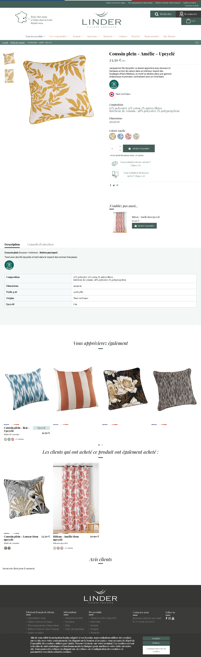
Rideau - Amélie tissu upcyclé (146, 217)
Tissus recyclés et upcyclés (103, 618)
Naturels (95, 632)
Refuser (156, 642)
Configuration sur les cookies (156, 650)
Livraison (69, 621)
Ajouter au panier (138, 148)
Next (196, 397)
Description (12, 244)
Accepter (156, 638)
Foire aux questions (74, 629)
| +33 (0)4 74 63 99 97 (144, 621)
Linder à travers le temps (116, 3)
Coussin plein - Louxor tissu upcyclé (21, 538)
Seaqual (94, 629)
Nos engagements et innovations (140, 3)
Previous (5, 397)
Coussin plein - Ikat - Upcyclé (16, 429)
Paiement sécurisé (74, 618)
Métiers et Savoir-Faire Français (168, 3)
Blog (67, 625)
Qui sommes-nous (36, 618)
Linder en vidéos (189, 3)
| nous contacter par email (147, 618)
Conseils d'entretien (40, 244)
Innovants (95, 621)
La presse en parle (192, 5)
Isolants (94, 625)
